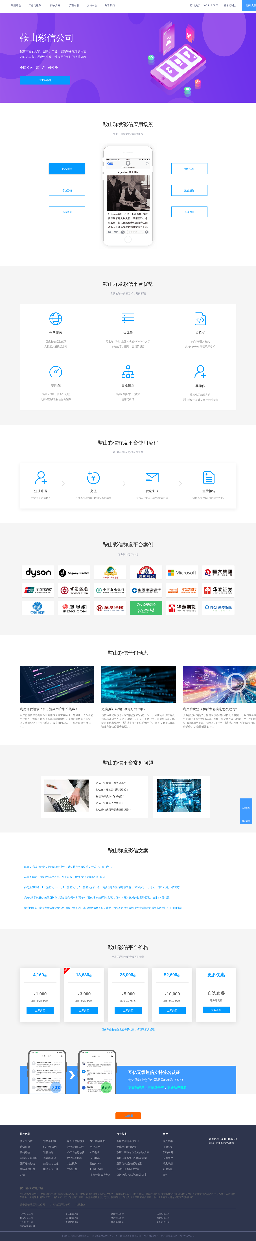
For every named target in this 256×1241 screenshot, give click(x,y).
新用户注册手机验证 (128, 1141)
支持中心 (92, 5)
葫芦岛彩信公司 (27, 1226)
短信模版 (168, 1169)
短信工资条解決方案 (128, 1169)
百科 (165, 1174)
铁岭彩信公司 (117, 1222)
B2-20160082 (151, 1236)
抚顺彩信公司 (117, 1214)
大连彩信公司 (71, 1214)
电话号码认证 (50, 1169)
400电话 (94, 1152)
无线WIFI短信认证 (127, 1146)
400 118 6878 (210, 5)
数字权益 (95, 1146)
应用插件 (168, 1157)
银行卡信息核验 (75, 1152)
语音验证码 (49, 1157)
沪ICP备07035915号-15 (104, 1236)
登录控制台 (230, 5)
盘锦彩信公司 (71, 1222)
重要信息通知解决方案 (129, 1163)
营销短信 (25, 1152)
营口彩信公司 (117, 1218)
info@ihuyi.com (225, 1142)
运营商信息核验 (75, 1146)
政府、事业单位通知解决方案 (133, 1152)
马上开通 (128, 1115)
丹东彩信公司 (26, 1218)
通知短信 (25, 1146)
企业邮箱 (95, 1157)
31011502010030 (182, 1236)
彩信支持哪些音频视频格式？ (112, 789)
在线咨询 (246, 808)
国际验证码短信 (29, 1157)
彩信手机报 (49, 1141)
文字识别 (72, 1169)
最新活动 (16, 5)
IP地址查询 (96, 1169)
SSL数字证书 (97, 1141)
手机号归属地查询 (100, 1174)
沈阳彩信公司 (26, 1214)
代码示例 (168, 1152)
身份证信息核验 (75, 1141)
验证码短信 (26, 1141)
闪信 (22, 1174)
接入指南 (168, 1141)
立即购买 (40, 1010)
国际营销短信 (27, 1169)
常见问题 (168, 1163)
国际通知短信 (27, 1163)
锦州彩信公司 (71, 1218)
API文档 (167, 1146)
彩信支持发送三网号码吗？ (111, 783)
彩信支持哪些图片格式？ (110, 803)
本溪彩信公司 (163, 1214)
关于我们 (110, 5)
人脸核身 (72, 1163)
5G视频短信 (50, 1146)
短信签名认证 (50, 1163)
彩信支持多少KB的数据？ (110, 796)
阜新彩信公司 (163, 1218)
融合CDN (95, 1163)
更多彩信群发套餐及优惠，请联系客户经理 (128, 1029)
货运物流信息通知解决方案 (132, 1174)
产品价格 (74, 5)
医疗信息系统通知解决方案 (132, 1157)
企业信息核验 (74, 1157)
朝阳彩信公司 (163, 1222)
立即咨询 (45, 80)
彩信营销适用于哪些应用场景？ (113, 809)
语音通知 (48, 1152)
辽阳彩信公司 (26, 1222)
